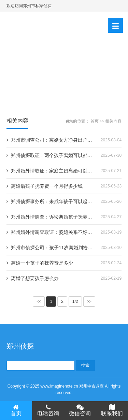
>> (89, 301)
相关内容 (113, 121)
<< (39, 301)
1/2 (75, 301)
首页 (94, 121)
